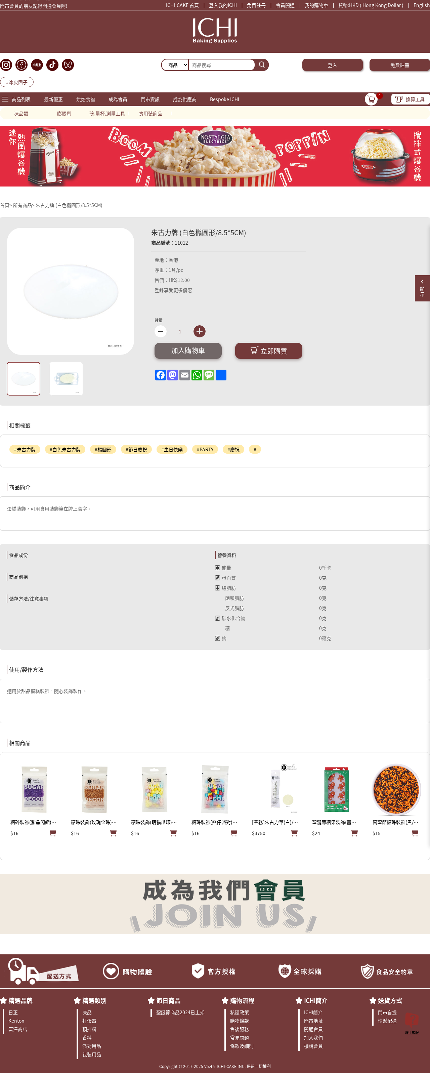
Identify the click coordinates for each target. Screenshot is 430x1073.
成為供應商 (185, 99)
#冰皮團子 (17, 82)
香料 (87, 1037)
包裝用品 (91, 1054)
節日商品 (168, 1000)
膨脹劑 (64, 113)
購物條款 (239, 1020)
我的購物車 (316, 5)
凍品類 (21, 113)
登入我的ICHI (223, 5)
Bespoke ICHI (224, 99)
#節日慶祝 (136, 449)
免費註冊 (256, 5)
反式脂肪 (229, 608)
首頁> (6, 205)
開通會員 (313, 1029)
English (422, 5)
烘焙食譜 (85, 99)
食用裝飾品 (150, 113)
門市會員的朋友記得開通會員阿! (34, 7)
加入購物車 (188, 350)
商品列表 (21, 99)
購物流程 (242, 1000)
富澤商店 (17, 1029)
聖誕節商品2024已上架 (180, 1012)
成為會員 (118, 99)
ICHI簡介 (316, 1000)
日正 (13, 1012)
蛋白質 (225, 577)
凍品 (87, 1012)
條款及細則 (242, 1045)
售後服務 (239, 1029)
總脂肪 (225, 587)
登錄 (159, 290)
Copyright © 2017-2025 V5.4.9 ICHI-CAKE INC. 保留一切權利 (215, 1066)
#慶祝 (233, 449)
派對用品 (91, 1045)
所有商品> (24, 205)
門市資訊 (150, 99)
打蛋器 (89, 1020)
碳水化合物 (230, 618)
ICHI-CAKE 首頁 (182, 5)
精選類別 (94, 1000)
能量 (223, 567)
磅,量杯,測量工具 (107, 113)
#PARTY (205, 449)
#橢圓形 (103, 449)
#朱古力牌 (25, 449)
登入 (332, 64)
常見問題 (239, 1037)
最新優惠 (53, 99)
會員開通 (285, 5)
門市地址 (313, 1020)
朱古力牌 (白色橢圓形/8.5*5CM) (69, 205)
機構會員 (313, 1045)
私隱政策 (239, 1012)
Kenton (16, 1020)
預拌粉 (89, 1029)
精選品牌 (20, 1000)
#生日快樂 (172, 449)
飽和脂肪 (229, 597)
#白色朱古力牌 (65, 449)
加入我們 (313, 1037)
